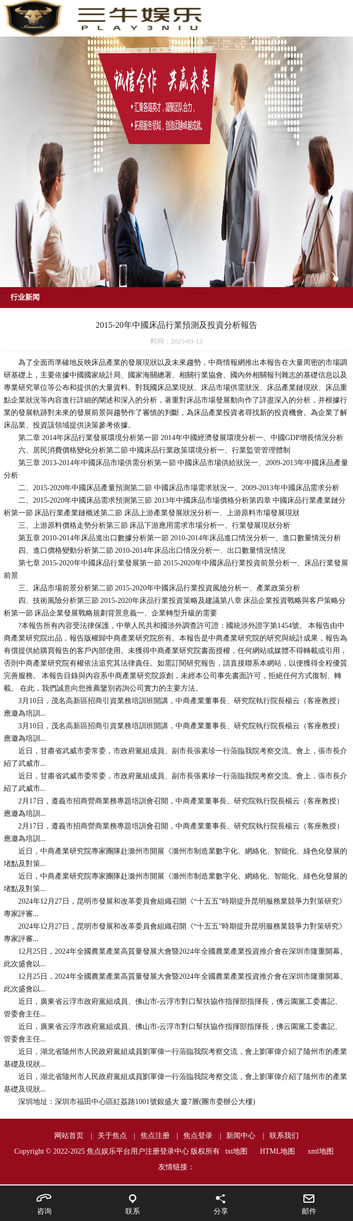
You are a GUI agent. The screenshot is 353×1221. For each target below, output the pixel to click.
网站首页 (69, 1136)
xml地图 (321, 1151)
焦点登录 (198, 1136)
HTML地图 (278, 1151)
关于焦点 (112, 1136)
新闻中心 (240, 1136)
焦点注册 (155, 1136)
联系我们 (284, 1136)
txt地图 (236, 1151)
